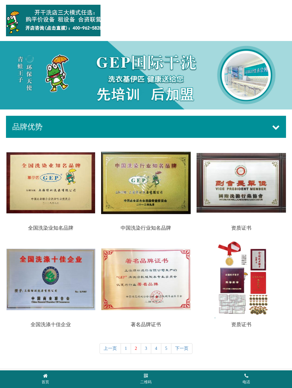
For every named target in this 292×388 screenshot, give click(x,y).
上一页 (110, 347)
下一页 (181, 347)
